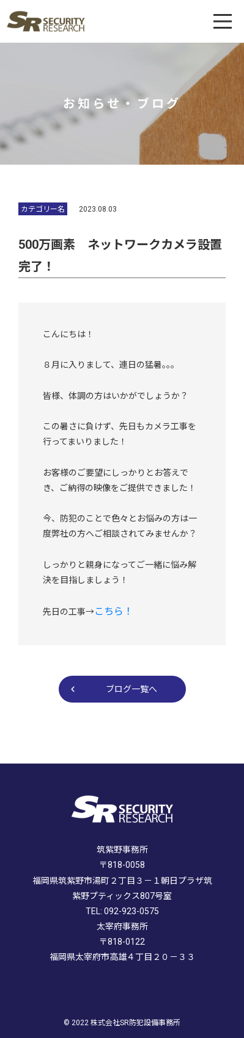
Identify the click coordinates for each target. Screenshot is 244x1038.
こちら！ (113, 611)
